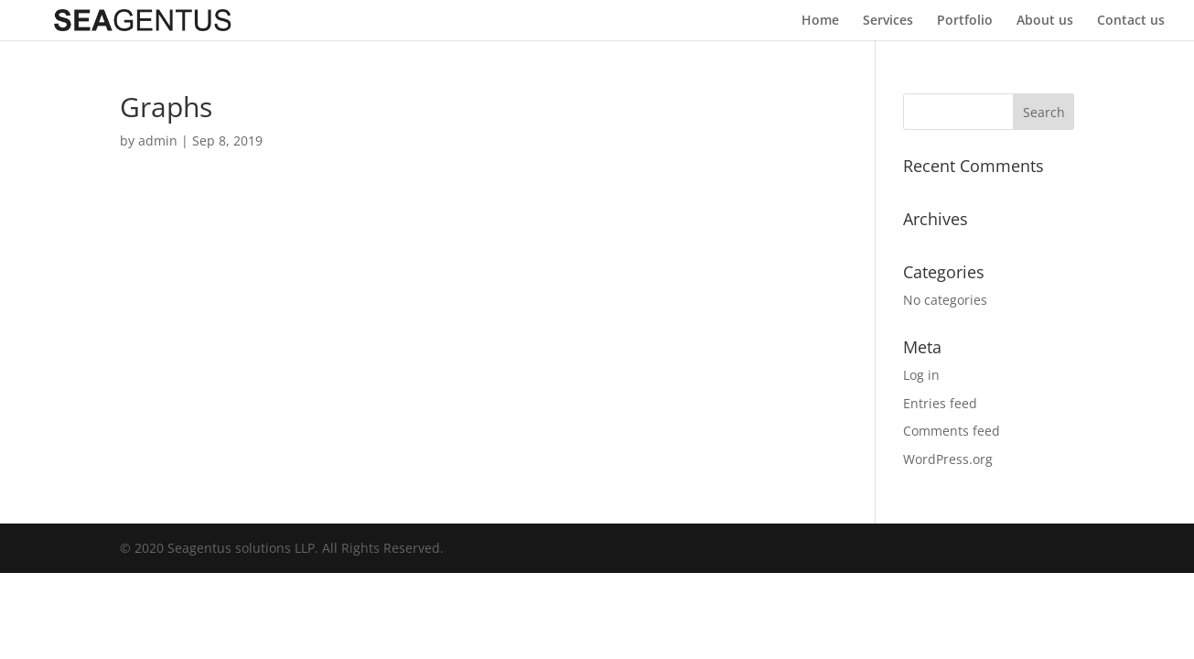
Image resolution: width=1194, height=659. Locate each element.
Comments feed (951, 430)
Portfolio (965, 21)
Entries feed (940, 403)
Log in (921, 375)
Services (888, 21)
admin (157, 140)
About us (1045, 21)
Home (820, 21)
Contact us (1131, 21)
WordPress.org (948, 459)
